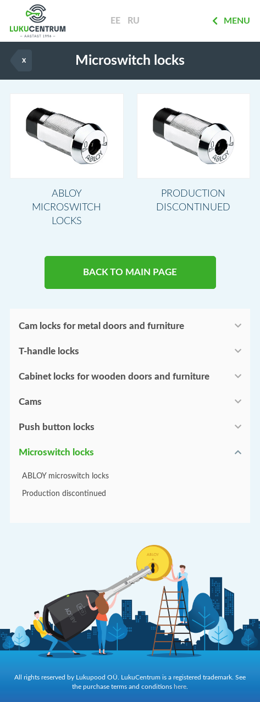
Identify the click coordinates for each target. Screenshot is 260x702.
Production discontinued (64, 494)
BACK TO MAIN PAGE (130, 272)
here (180, 686)
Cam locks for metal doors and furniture (101, 326)
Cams (30, 401)
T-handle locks (49, 351)
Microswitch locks (56, 452)
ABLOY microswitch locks (65, 476)
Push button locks (57, 427)
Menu (231, 20)
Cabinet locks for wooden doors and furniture (114, 376)
